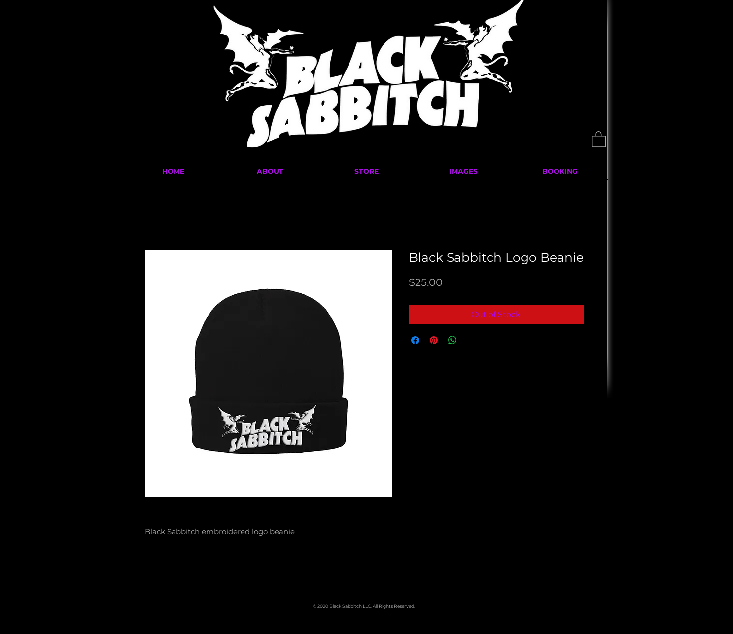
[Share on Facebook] (415, 340)
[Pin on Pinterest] (434, 340)
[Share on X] (471, 340)
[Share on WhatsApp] (452, 340)
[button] (599, 138)
